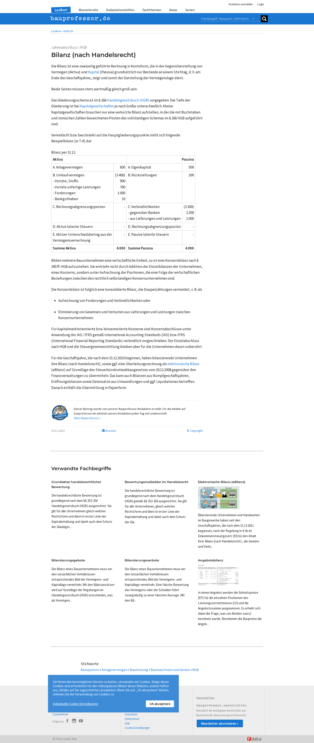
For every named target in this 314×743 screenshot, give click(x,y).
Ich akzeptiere (160, 704)
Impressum (131, 714)
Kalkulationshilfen (120, 10)
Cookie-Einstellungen (137, 728)
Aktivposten (90, 669)
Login (260, 4)
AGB (127, 723)
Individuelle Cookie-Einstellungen (75, 704)
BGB (195, 669)
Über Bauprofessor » (87, 418)
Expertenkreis (60, 714)
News (173, 10)
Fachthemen (151, 10)
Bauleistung (139, 669)
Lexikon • (57, 31)
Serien (190, 10)
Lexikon (61, 9)
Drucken (109, 431)
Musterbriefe (88, 10)
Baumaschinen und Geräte (170, 669)
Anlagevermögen (114, 669)
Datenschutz (132, 719)
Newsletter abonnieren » (220, 723)
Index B (68, 31)
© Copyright (195, 431)
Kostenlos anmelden (241, 4)
